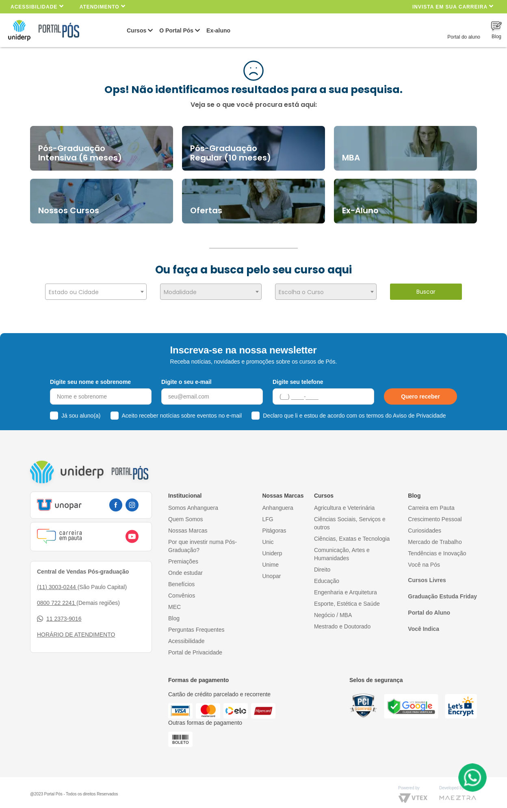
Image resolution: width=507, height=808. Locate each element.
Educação (326, 576)
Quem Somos (185, 514)
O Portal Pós (176, 30)
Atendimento (103, 6)
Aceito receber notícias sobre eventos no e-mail (182, 411)
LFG (267, 514)
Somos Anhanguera (193, 503)
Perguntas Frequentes (196, 625)
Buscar (426, 292)
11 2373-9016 (59, 614)
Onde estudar (185, 568)
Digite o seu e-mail (186, 377)
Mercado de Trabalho (435, 537)
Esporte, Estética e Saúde (347, 599)
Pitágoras (274, 525)
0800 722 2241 (56, 598)
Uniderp (272, 548)
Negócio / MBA (333, 610)
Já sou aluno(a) (81, 411)
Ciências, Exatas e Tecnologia (352, 534)
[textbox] (96, 292)
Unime (270, 560)
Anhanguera (277, 503)
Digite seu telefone (298, 377)
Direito (322, 564)
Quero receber (420, 392)
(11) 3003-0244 (57, 582)
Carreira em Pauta (431, 503)
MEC (174, 602)
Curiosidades (424, 525)
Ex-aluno (218, 30)
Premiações (183, 556)
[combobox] (96, 292)
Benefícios (181, 579)
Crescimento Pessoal (435, 514)
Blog (174, 613)
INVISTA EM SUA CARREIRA (453, 6)
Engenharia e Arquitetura (345, 587)
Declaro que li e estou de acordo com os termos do (354, 411)
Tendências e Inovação (437, 548)
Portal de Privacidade (195, 647)
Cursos (136, 30)
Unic (267, 537)
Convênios (181, 590)
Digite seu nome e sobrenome (90, 377)
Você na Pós (424, 560)
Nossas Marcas (187, 525)
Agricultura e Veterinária (344, 503)
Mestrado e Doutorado (342, 621)
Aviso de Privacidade (419, 411)
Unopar (271, 571)
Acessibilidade (37, 6)
